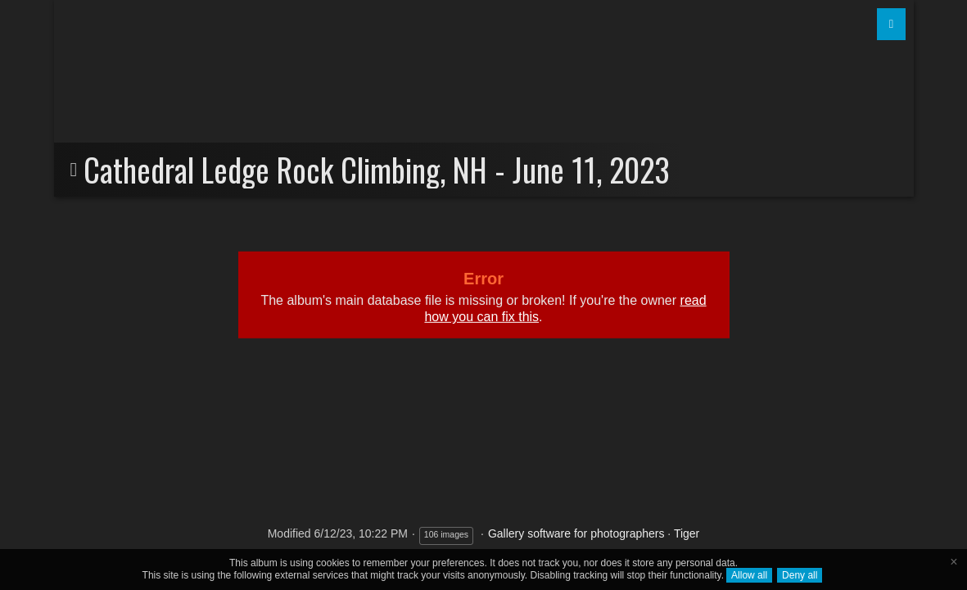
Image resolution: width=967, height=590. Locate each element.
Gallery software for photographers (576, 533)
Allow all (749, 575)
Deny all (799, 575)
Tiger (686, 533)
